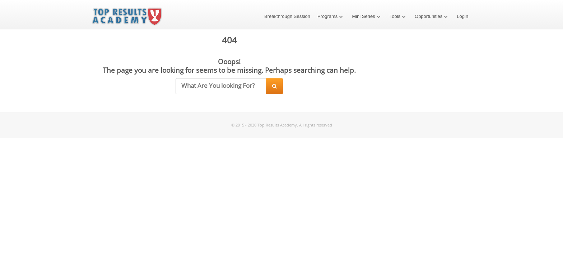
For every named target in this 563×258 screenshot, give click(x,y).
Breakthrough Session (287, 16)
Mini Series (363, 16)
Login (462, 16)
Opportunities (428, 16)
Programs (327, 16)
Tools (395, 16)
